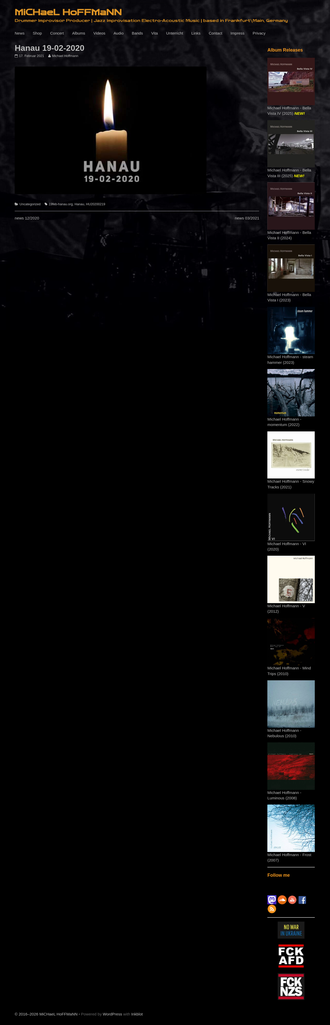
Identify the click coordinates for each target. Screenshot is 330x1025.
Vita (154, 33)
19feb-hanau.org (61, 204)
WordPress (112, 1014)
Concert (57, 33)
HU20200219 (95, 204)
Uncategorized (30, 204)
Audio (118, 33)
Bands (137, 33)
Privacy (259, 33)
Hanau (79, 204)
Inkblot (137, 1014)
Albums (78, 33)
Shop (37, 33)
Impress (237, 33)
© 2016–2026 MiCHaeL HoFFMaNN (46, 1014)
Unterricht (174, 33)
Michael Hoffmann (65, 56)
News (19, 33)
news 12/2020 (27, 218)
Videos (99, 33)
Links (195, 33)
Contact (215, 33)
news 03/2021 (247, 218)
